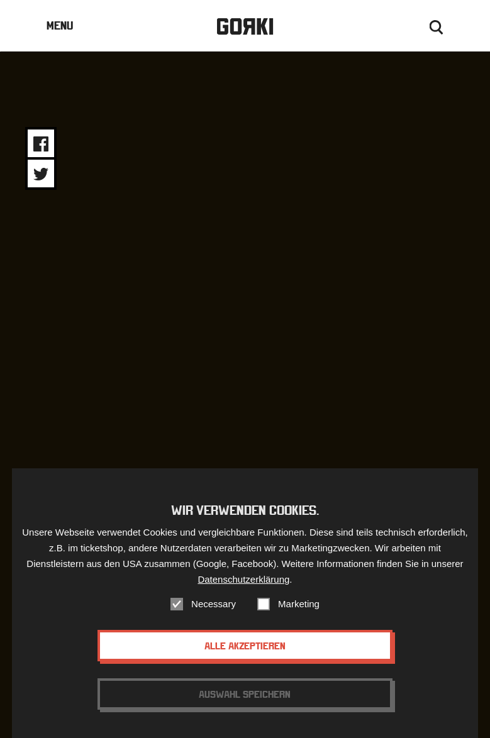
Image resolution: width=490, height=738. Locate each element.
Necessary (213, 603)
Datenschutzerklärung (243, 579)
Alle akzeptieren (245, 645)
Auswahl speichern (245, 694)
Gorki (245, 26)
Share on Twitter (40, 174)
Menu (60, 25)
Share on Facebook (40, 143)
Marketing (299, 603)
